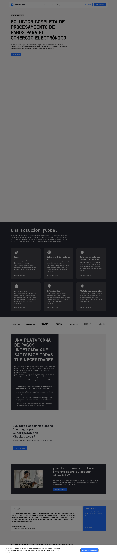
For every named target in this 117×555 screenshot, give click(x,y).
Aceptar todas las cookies (89, 550)
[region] (58, 550)
